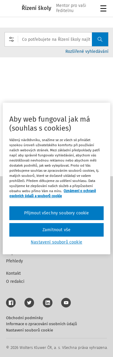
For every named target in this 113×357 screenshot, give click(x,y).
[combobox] (56, 39)
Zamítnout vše (56, 229)
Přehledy (14, 261)
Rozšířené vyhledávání (86, 51)
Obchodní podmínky (24, 318)
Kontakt (13, 273)
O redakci (15, 281)
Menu (104, 9)
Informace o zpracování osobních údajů (41, 324)
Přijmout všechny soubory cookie (56, 213)
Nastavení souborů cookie (29, 330)
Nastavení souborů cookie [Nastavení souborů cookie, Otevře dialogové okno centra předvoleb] (56, 242)
